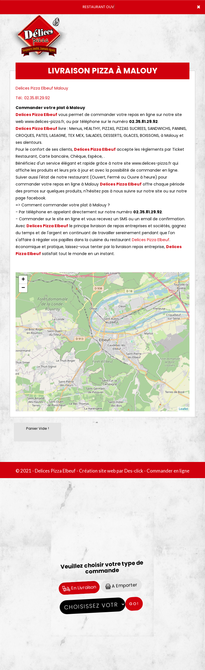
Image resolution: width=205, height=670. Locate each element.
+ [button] (23, 280)
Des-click (133, 471)
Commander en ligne (168, 471)
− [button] (23, 288)
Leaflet (183, 409)
